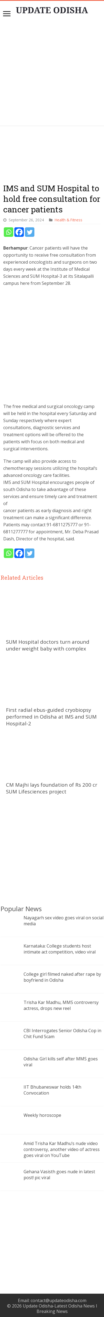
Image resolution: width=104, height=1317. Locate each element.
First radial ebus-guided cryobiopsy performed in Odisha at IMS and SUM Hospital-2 (51, 716)
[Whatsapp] (8, 232)
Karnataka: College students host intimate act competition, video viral (60, 949)
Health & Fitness (68, 219)
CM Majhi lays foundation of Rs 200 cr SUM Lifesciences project (51, 788)
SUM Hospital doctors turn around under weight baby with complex (47, 645)
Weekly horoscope (42, 1115)
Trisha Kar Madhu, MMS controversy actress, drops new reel (61, 1005)
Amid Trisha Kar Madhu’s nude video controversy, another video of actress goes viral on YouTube (62, 1149)
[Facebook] (19, 232)
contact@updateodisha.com (58, 1300)
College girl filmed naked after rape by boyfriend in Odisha (62, 977)
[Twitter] (29, 232)
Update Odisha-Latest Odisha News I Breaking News (60, 1308)
